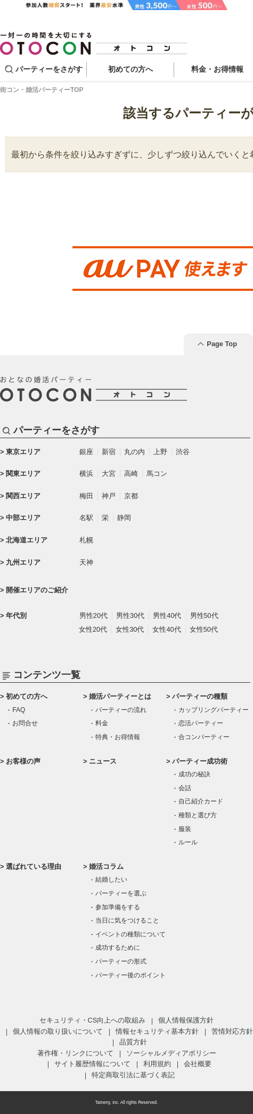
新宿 (109, 452)
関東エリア (23, 474)
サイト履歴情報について (92, 1064)
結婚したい (111, 879)
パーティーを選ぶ (120, 893)
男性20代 (93, 615)
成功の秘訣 (194, 774)
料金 (101, 723)
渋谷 (183, 452)
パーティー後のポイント (130, 975)
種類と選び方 (197, 815)
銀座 (86, 452)
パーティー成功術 (199, 761)
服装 (184, 829)
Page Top (222, 344)
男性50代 (204, 615)
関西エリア (23, 496)
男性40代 (167, 615)
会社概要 (197, 1064)
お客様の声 (23, 761)
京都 (131, 496)
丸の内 (134, 452)
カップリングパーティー (213, 710)
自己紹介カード (200, 801)
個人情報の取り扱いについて (58, 1031)
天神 (86, 562)
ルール (188, 842)
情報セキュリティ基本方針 (157, 1031)
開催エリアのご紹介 (37, 590)
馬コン (156, 474)
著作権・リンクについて (75, 1053)
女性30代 (130, 629)
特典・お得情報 (117, 737)
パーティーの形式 (120, 961)
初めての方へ (26, 696)
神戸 (109, 496)
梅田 (86, 496)
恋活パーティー (200, 723)
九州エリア (23, 562)
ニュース (103, 761)
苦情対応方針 (232, 1031)
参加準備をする (117, 907)
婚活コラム (106, 866)
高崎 (131, 474)
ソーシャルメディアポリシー (171, 1053)
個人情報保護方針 (186, 1020)
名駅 (86, 518)
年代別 (16, 615)
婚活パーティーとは (120, 696)
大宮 (109, 474)
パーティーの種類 (199, 696)
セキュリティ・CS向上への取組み (92, 1020)
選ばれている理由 (33, 866)
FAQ (18, 710)
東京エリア (23, 452)
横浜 (86, 474)
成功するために (117, 947)
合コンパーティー (204, 737)
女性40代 (166, 629)
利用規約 (157, 1064)
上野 (160, 452)
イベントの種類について (130, 934)
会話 (184, 788)
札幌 (86, 540)
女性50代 (204, 629)
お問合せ (25, 723)
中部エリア (23, 518)
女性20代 (93, 629)
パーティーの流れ (120, 710)
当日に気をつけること (127, 920)
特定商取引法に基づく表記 (133, 1075)
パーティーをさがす (49, 69)
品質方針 (133, 1042)
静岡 (124, 518)
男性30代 (130, 615)
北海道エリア (26, 540)
